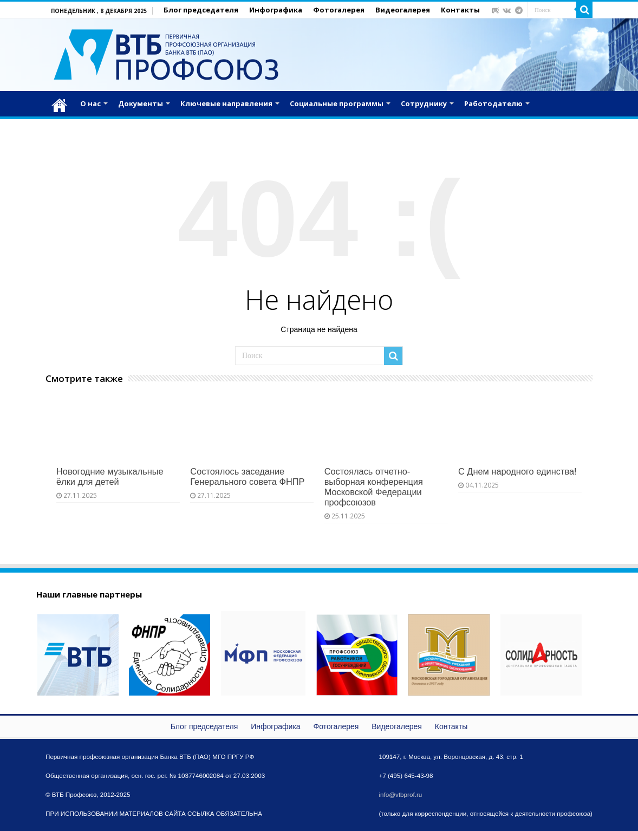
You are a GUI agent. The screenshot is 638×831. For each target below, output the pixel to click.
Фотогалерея (338, 10)
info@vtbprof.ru (400, 794)
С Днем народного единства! (517, 471)
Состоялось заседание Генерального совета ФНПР (247, 476)
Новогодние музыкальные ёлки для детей (110, 476)
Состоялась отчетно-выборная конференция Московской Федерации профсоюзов (373, 486)
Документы (140, 103)
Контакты (460, 10)
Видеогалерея (402, 10)
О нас (90, 103)
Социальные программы (336, 103)
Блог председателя (201, 10)
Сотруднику (424, 103)
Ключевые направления (226, 103)
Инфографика (275, 10)
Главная (59, 102)
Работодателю (493, 103)
